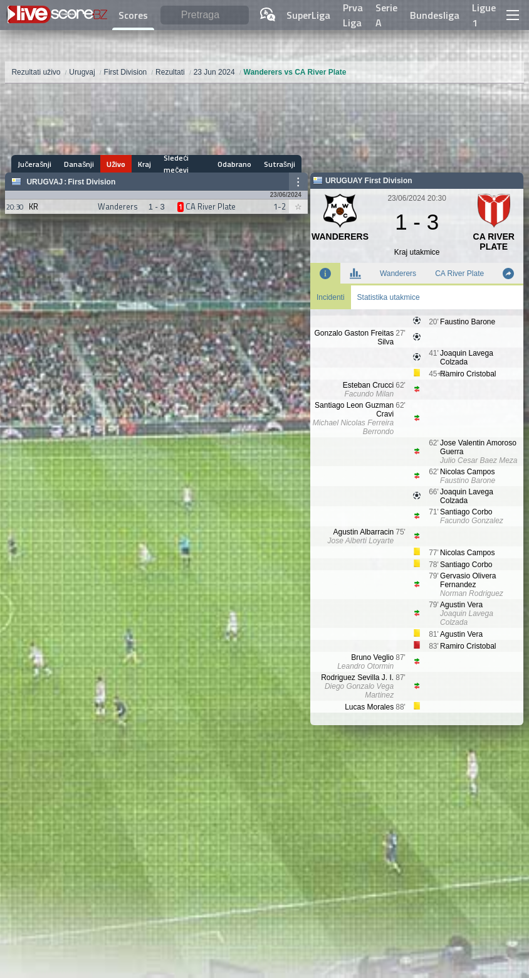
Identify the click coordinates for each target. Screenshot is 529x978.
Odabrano (234, 164)
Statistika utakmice (388, 297)
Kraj (144, 164)
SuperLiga (308, 15)
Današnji (79, 164)
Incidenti (331, 297)
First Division (91, 182)
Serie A (386, 15)
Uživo (116, 164)
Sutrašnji (279, 164)
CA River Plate (459, 273)
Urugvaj (44, 182)
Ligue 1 (484, 15)
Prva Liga (353, 15)
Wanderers (398, 273)
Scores (133, 15)
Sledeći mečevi (176, 164)
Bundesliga (434, 15)
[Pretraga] (204, 15)
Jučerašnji (34, 164)
